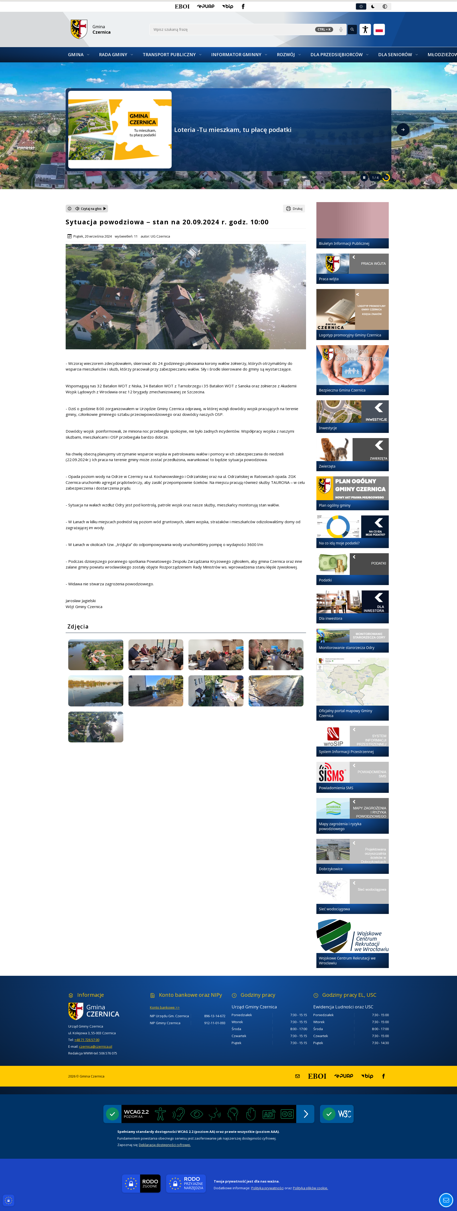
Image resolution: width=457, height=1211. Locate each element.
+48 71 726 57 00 (86, 1039)
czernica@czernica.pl (95, 1046)
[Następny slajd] (403, 129)
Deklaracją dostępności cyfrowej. (165, 1144)
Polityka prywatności (267, 1188)
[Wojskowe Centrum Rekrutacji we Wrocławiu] (352, 943)
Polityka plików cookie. (310, 1188)
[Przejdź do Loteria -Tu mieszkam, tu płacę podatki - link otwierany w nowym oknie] (120, 129)
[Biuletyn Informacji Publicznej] (352, 225)
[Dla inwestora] (352, 606)
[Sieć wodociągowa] (352, 896)
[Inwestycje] (352, 416)
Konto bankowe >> (165, 1007)
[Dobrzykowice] (352, 856)
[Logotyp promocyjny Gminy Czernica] (352, 314)
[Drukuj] (294, 208)
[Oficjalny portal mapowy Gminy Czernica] (352, 689)
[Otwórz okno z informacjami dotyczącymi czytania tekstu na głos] (69, 208)
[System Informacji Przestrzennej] (352, 741)
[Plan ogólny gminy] (352, 493)
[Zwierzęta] (352, 454)
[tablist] (373, 6)
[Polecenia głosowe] (341, 29)
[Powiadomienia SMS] (352, 777)
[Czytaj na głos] (90, 208)
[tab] (361, 6)
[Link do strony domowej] (107, 29)
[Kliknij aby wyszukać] (352, 29)
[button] (182, 6)
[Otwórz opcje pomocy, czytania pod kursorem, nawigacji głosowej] (446, 1200)
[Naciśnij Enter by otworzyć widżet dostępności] (365, 29)
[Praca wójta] (352, 269)
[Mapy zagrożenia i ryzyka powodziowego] (352, 816)
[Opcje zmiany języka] (379, 29)
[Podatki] (352, 569)
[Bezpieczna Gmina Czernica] (352, 370)
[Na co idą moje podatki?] (352, 531)
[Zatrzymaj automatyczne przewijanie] (364, 177)
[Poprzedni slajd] (54, 129)
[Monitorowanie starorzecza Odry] (352, 641)
